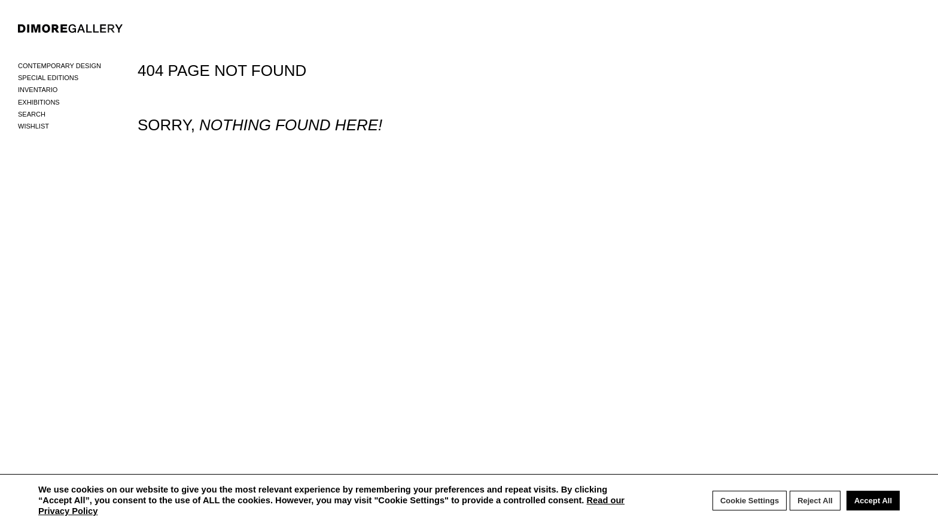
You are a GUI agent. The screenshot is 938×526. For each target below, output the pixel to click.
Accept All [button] (873, 500)
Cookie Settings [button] (749, 500)
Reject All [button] (815, 500)
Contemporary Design (59, 65)
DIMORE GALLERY (70, 28)
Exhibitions (39, 102)
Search (31, 114)
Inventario (37, 89)
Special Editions (48, 77)
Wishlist (33, 126)
